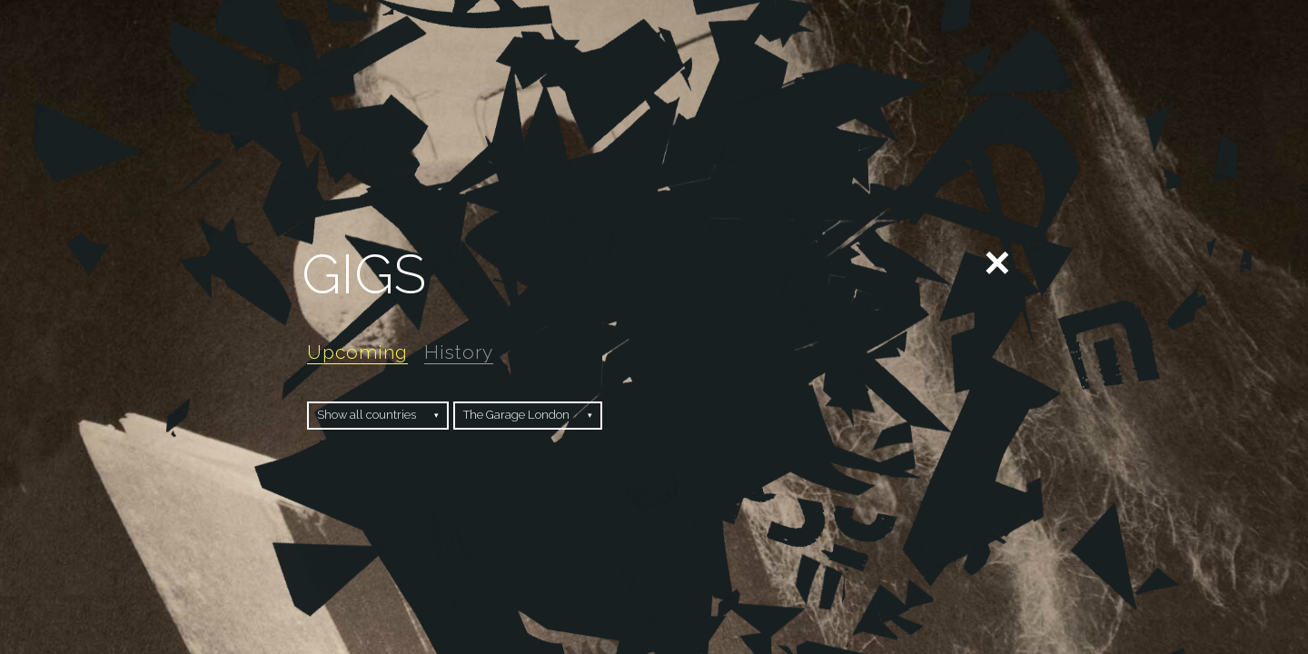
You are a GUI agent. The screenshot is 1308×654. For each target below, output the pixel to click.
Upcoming (357, 352)
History (458, 352)
